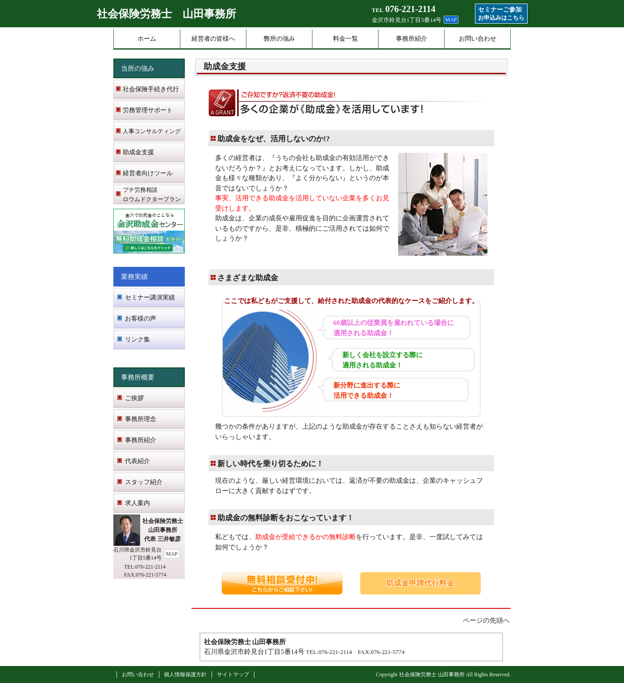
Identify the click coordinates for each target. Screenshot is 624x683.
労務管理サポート (148, 110)
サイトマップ (233, 674)
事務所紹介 (411, 38)
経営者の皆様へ (213, 38)
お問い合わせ (477, 38)
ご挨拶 (134, 398)
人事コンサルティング (152, 131)
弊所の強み (279, 38)
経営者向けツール (148, 173)
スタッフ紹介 (143, 482)
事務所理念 (140, 419)
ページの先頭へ (486, 620)
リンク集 (137, 339)
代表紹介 (137, 461)
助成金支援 (138, 152)
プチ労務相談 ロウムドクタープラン (152, 194)
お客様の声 (140, 318)
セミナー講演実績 (150, 297)
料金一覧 (345, 38)
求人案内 (137, 503)
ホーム (146, 38)
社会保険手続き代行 (151, 89)
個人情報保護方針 (185, 674)
